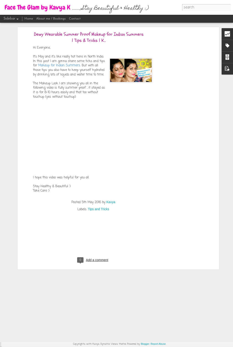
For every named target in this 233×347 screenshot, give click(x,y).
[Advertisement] (93, 195)
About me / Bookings (51, 18)
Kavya (110, 156)
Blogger (145, 343)
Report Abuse (158, 343)
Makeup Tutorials (119, 282)
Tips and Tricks (98, 163)
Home (28, 18)
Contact (75, 18)
